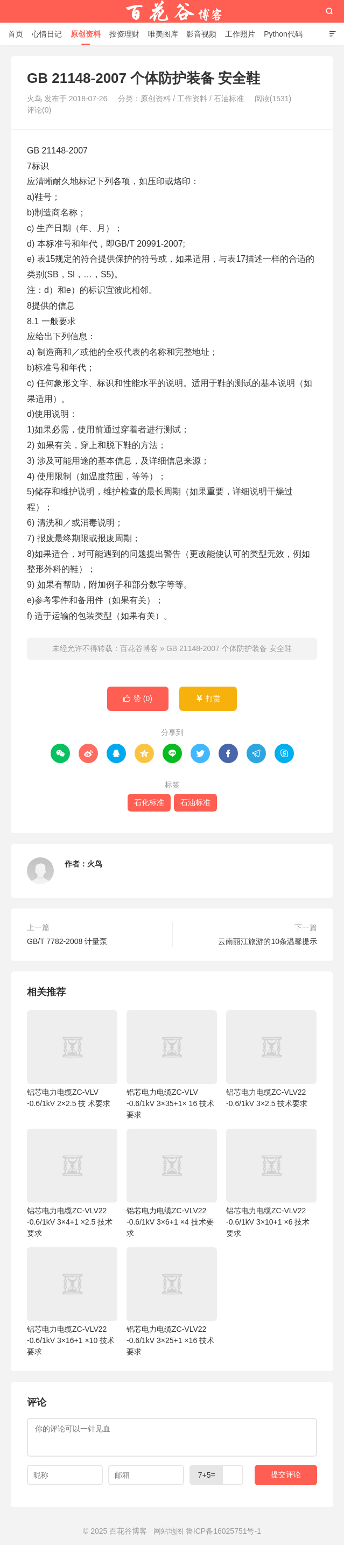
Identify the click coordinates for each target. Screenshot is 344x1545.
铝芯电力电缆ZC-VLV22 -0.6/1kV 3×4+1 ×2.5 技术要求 (72, 1183)
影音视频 (201, 34)
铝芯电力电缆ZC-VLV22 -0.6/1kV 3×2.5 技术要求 (271, 1059)
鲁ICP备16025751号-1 (223, 1531)
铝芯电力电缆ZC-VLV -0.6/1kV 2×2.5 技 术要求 (72, 1059)
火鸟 (94, 863)
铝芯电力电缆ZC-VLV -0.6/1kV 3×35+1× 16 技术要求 (172, 1064)
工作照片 (240, 34)
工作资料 (192, 98)
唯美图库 (163, 34)
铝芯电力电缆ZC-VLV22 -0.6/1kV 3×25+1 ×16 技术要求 (172, 1301)
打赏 (208, 698)
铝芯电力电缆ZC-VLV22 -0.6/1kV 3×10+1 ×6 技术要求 (271, 1183)
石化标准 (149, 802)
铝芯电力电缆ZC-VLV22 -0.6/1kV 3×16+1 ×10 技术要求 (72, 1301)
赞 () (137, 698)
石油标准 (229, 98)
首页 (15, 34)
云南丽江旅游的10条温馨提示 (267, 941)
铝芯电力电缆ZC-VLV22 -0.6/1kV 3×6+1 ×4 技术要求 (172, 1183)
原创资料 (86, 34)
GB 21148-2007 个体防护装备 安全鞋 (229, 648)
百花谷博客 (172, 11)
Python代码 (283, 34)
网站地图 (168, 1531)
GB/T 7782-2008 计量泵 (67, 941)
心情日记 (47, 34)
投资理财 (124, 34)
